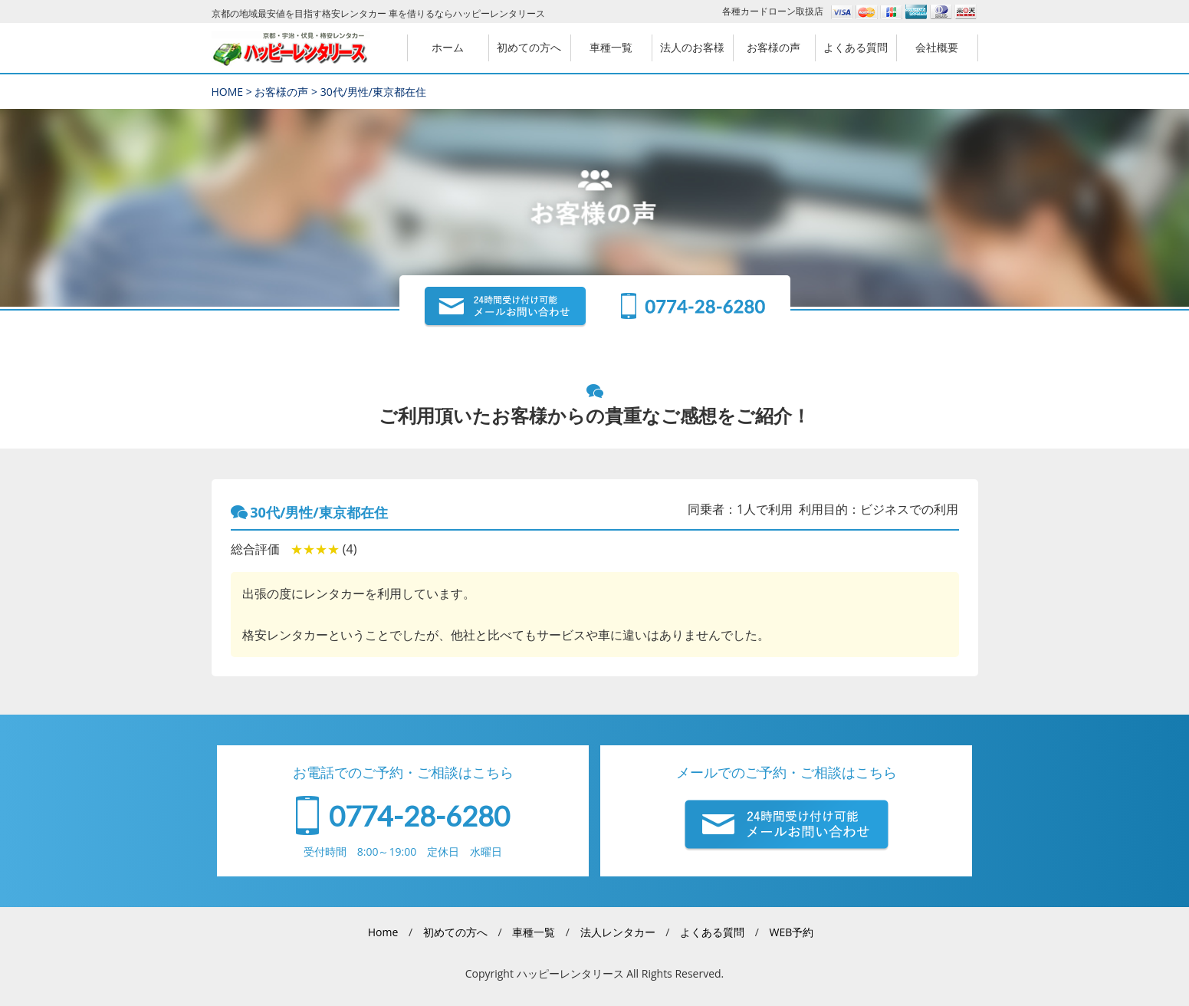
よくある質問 (712, 932)
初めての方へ (455, 932)
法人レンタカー (617, 932)
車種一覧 (533, 932)
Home (383, 932)
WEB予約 (791, 932)
